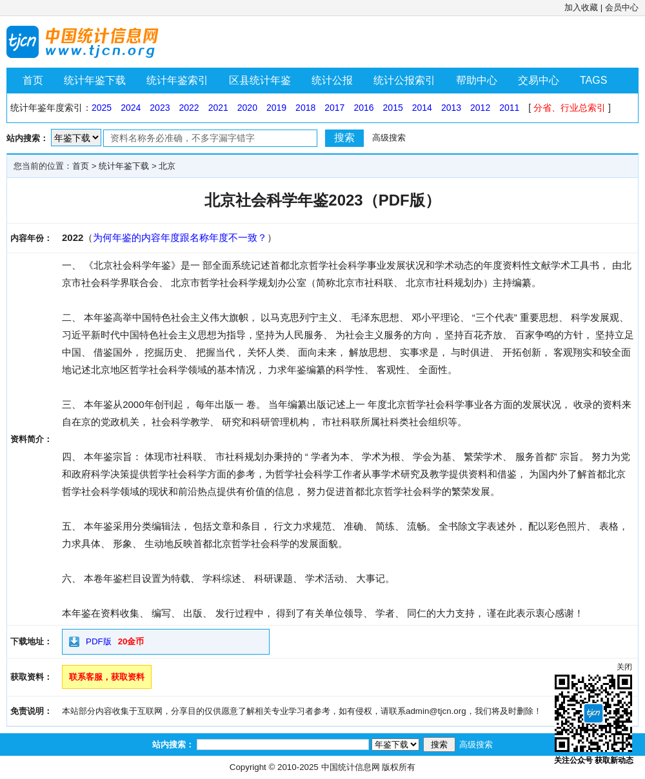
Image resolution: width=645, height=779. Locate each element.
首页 (33, 80)
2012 (480, 107)
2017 (334, 107)
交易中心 (538, 80)
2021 (218, 107)
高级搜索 (389, 137)
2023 (160, 107)
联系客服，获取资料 (106, 677)
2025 (102, 107)
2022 (189, 107)
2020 (247, 107)
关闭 (624, 666)
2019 (276, 107)
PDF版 (99, 641)
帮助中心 (476, 80)
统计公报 (332, 80)
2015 (393, 107)
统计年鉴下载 (95, 80)
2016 (363, 107)
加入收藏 (581, 7)
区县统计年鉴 (260, 80)
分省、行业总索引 (569, 107)
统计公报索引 (404, 80)
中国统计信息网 (350, 767)
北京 (167, 166)
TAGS (593, 80)
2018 (305, 107)
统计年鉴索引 (177, 80)
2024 (131, 107)
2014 (422, 107)
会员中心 (622, 7)
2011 (509, 107)
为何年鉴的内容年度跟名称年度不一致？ (180, 237)
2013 (451, 107)
